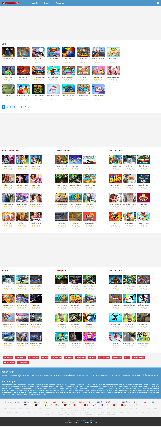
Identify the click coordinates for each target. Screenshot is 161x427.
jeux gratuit (129, 392)
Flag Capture (22, 287)
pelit (137, 409)
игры (56, 409)
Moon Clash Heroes (8, 306)
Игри (95, 406)
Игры (17, 403)
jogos (27, 409)
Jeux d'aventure (62, 152)
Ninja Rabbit (89, 205)
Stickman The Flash (129, 306)
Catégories (60, 3)
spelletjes (48, 409)
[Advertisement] (80, 23)
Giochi (82, 403)
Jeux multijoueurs (23, 364)
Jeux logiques (117, 359)
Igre (154, 403)
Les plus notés (33, 3)
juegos (155, 409)
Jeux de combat (116, 272)
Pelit (116, 403)
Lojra (86, 406)
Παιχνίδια (106, 406)
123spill (107, 409)
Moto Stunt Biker (36, 287)
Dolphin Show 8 (22, 205)
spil (131, 409)
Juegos (27, 403)
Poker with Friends (143, 167)
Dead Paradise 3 (62, 205)
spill (120, 409)
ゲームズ (133, 406)
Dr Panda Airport (90, 306)
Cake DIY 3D (36, 186)
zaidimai (21, 409)
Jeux (63, 403)
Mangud (27, 406)
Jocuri (72, 403)
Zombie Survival (62, 167)
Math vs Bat (61, 344)
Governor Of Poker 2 (129, 205)
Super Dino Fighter (143, 287)
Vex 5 (89, 167)
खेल (115, 406)
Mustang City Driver (36, 344)
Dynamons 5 (90, 325)
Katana (115, 344)
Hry (146, 403)
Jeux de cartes (116, 152)
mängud (13, 409)
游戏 (123, 406)
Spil (108, 403)
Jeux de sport (68, 359)
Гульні (67, 406)
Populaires (48, 3)
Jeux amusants (8, 359)
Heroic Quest (62, 325)
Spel (99, 403)
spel (126, 409)
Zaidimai (48, 406)
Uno (115, 224)
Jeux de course (20, 359)
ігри (142, 409)
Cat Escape (75, 167)
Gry (55, 403)
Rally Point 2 (8, 344)
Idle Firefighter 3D (8, 325)
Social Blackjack (143, 186)
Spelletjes (126, 403)
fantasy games (99, 415)
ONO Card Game (115, 186)
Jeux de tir (45, 359)
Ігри (58, 406)
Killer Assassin (115, 306)
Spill (91, 403)
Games (8, 403)
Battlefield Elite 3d (22, 344)
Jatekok (137, 403)
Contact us (69, 422)
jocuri (34, 409)
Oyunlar (77, 406)
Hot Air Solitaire (129, 186)
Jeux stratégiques (104, 359)
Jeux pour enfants (9, 364)
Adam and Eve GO (75, 306)
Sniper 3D (36, 306)
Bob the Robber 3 (61, 186)
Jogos (37, 403)
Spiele (46, 403)
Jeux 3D (5, 272)
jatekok (41, 409)
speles (5, 409)
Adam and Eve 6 (76, 205)
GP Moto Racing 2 (22, 325)
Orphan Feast (143, 325)
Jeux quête (60, 272)
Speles (38, 406)
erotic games (89, 415)
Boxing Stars (115, 287)
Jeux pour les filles (11, 152)
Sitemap (92, 422)
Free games (8, 413)
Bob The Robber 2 (75, 186)
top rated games (111, 415)
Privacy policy (81, 422)
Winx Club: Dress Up (8, 224)
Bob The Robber (76, 325)
